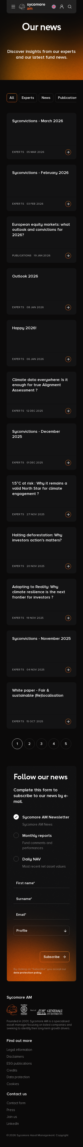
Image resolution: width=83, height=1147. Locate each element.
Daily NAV (44, 863)
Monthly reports (45, 841)
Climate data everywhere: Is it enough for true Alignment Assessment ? (40, 385)
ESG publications (19, 1063)
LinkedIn (13, 1124)
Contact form (16, 1103)
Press (11, 1110)
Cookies (13, 1084)
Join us (12, 1117)
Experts (28, 98)
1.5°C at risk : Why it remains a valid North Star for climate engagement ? (39, 488)
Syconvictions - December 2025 (36, 434)
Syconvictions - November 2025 (41, 638)
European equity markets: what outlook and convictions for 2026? (41, 229)
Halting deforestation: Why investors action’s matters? (37, 538)
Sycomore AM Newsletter (45, 821)
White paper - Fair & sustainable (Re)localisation (37, 693)
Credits (12, 1070)
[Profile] (41, 931)
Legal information (19, 1050)
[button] (54, 6)
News (46, 98)
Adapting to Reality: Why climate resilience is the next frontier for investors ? (38, 592)
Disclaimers (15, 1057)
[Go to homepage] (32, 6)
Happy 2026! (24, 327)
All (12, 98)
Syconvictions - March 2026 (37, 120)
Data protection (18, 1077)
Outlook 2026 (25, 276)
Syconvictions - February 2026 (40, 172)
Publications (68, 98)
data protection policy (27, 972)
